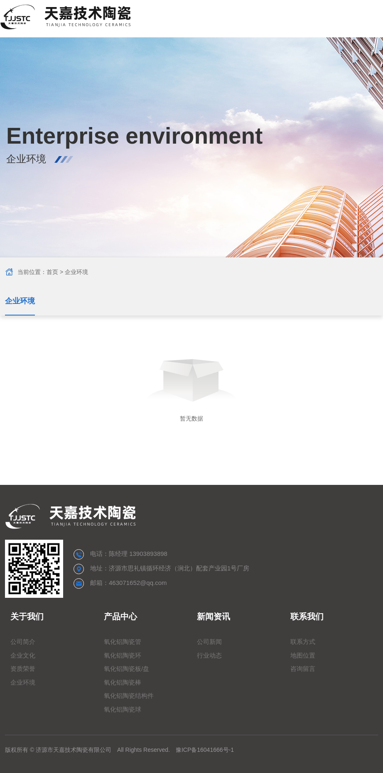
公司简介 (22, 641)
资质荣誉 (22, 668)
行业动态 (209, 655)
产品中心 (120, 616)
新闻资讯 (213, 616)
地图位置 (302, 655)
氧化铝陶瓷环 (122, 655)
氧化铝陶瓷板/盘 (126, 668)
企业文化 (22, 655)
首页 (52, 272)
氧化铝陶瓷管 (122, 641)
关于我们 (27, 616)
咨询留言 (302, 668)
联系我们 (307, 616)
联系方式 (302, 641)
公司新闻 (209, 641)
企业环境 (20, 301)
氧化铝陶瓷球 (122, 709)
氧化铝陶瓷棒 (122, 682)
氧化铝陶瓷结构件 (129, 695)
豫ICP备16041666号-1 (205, 749)
